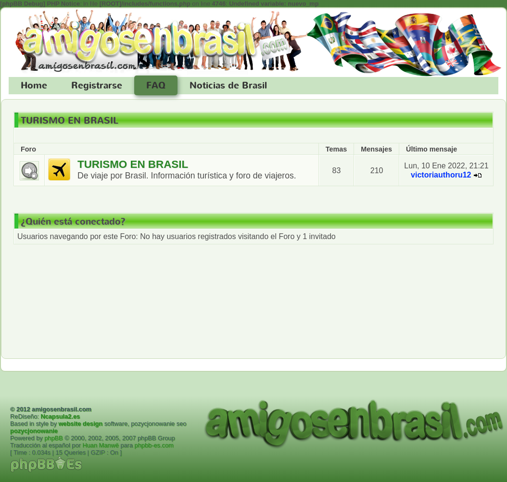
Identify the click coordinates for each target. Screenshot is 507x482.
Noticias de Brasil (228, 85)
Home (34, 85)
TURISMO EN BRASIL (69, 120)
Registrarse (96, 85)
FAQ (155, 85)
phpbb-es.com (154, 445)
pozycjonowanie (34, 430)
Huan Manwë (100, 445)
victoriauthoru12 (441, 175)
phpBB (53, 438)
